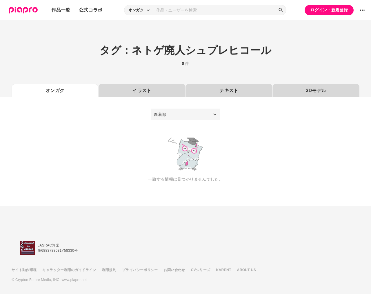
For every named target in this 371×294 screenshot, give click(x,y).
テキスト (228, 90)
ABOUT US (246, 270)
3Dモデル (316, 90)
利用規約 (109, 270)
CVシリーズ (200, 270)
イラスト (141, 90)
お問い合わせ (174, 270)
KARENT (223, 270)
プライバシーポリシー (140, 270)
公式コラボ (91, 10)
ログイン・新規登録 (329, 10)
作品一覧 (60, 10)
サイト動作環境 (24, 270)
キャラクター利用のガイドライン (69, 270)
